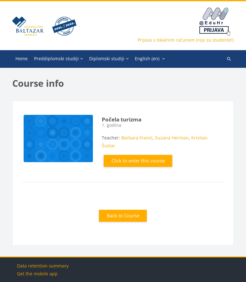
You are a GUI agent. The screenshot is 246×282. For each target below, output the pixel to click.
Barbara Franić (136, 138)
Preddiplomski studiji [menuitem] (56, 59)
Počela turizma (121, 119)
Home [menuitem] (21, 59)
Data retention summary (43, 266)
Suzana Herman (172, 138)
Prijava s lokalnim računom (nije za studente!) (186, 40)
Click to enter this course (138, 160)
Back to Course (123, 215)
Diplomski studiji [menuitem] (106, 59)
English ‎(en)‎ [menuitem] (147, 59)
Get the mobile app (37, 274)
